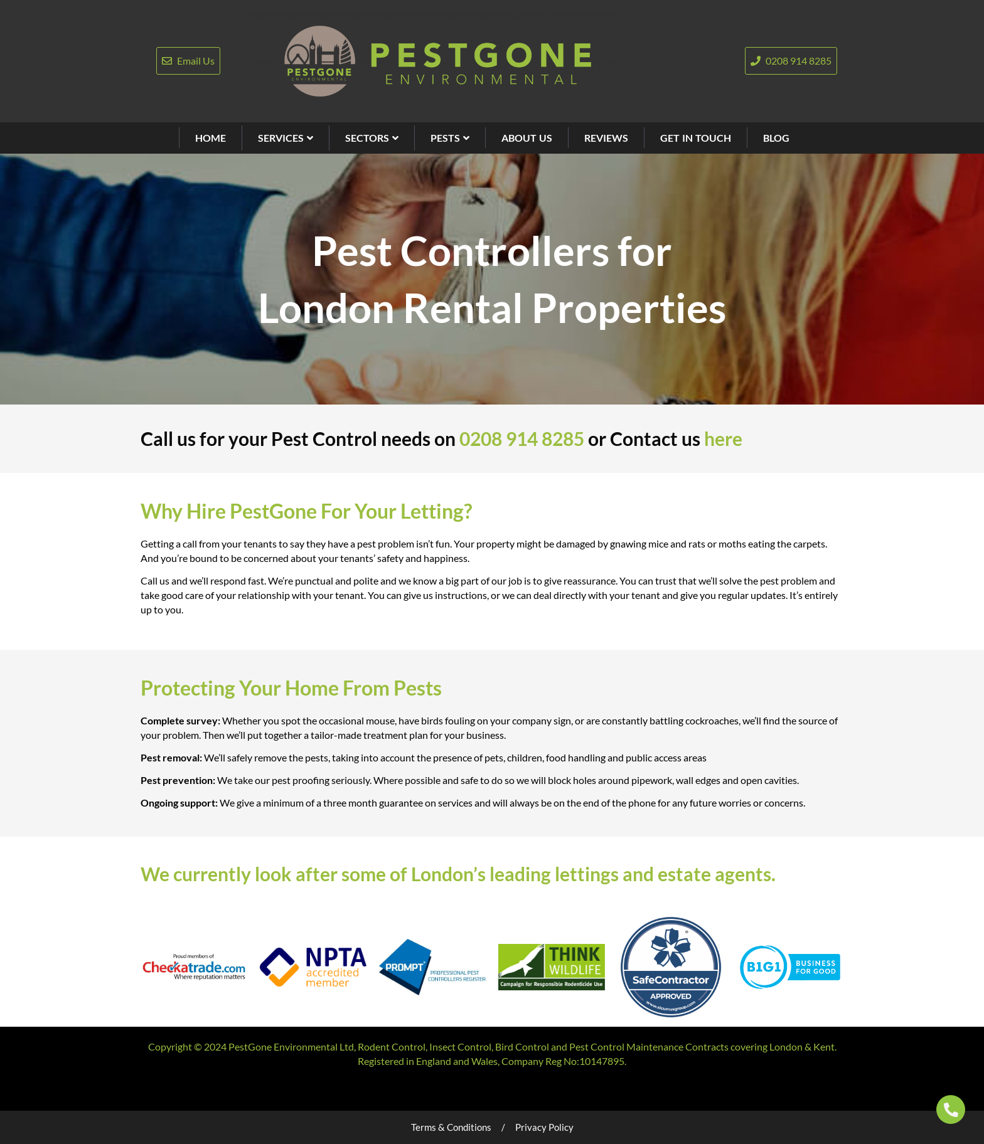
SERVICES (285, 138)
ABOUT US (526, 138)
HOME (210, 138)
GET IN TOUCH (695, 138)
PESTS (449, 138)
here (723, 438)
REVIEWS (606, 138)
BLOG (776, 138)
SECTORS (371, 138)
